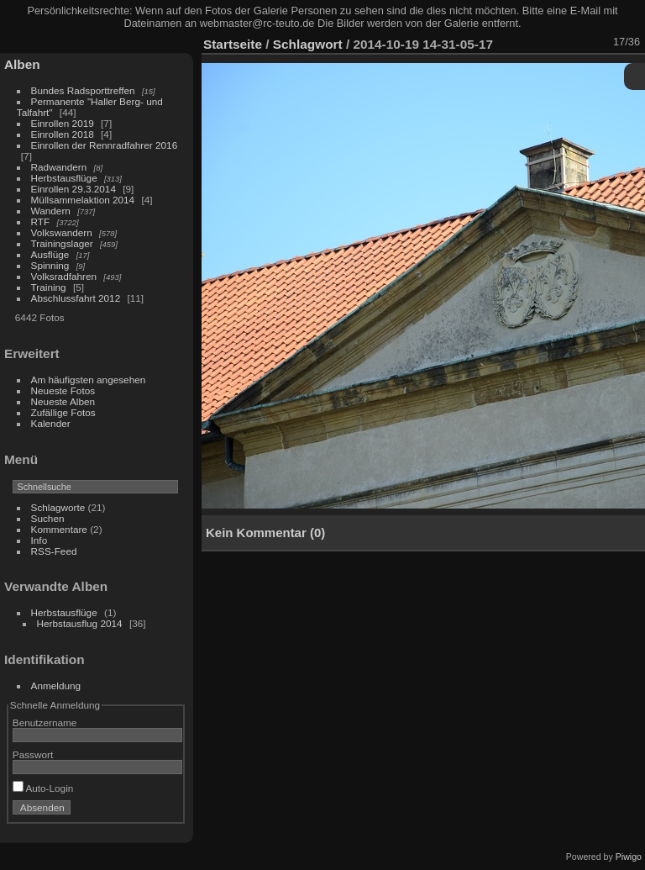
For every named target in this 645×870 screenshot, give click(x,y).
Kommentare (59, 529)
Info (39, 540)
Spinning (50, 265)
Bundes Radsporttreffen (83, 90)
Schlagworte (58, 507)
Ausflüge (50, 254)
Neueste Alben (63, 401)
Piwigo (629, 857)
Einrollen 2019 (62, 123)
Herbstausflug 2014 (80, 623)
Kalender (51, 423)
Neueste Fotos (63, 390)
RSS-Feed (54, 551)
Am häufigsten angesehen (88, 379)
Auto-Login (43, 788)
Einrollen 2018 (62, 134)
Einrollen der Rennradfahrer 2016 (104, 145)
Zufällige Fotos (63, 412)
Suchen (48, 518)
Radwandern (59, 166)
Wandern (51, 210)
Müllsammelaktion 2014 (83, 199)
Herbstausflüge (64, 177)
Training (48, 287)
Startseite (232, 44)
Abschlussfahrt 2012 (76, 298)
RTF (40, 221)
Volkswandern (61, 232)
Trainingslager (62, 243)
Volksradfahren (64, 276)
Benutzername (45, 722)
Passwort (33, 754)
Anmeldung (56, 685)
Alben (22, 64)
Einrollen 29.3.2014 (73, 188)
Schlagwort (308, 44)
